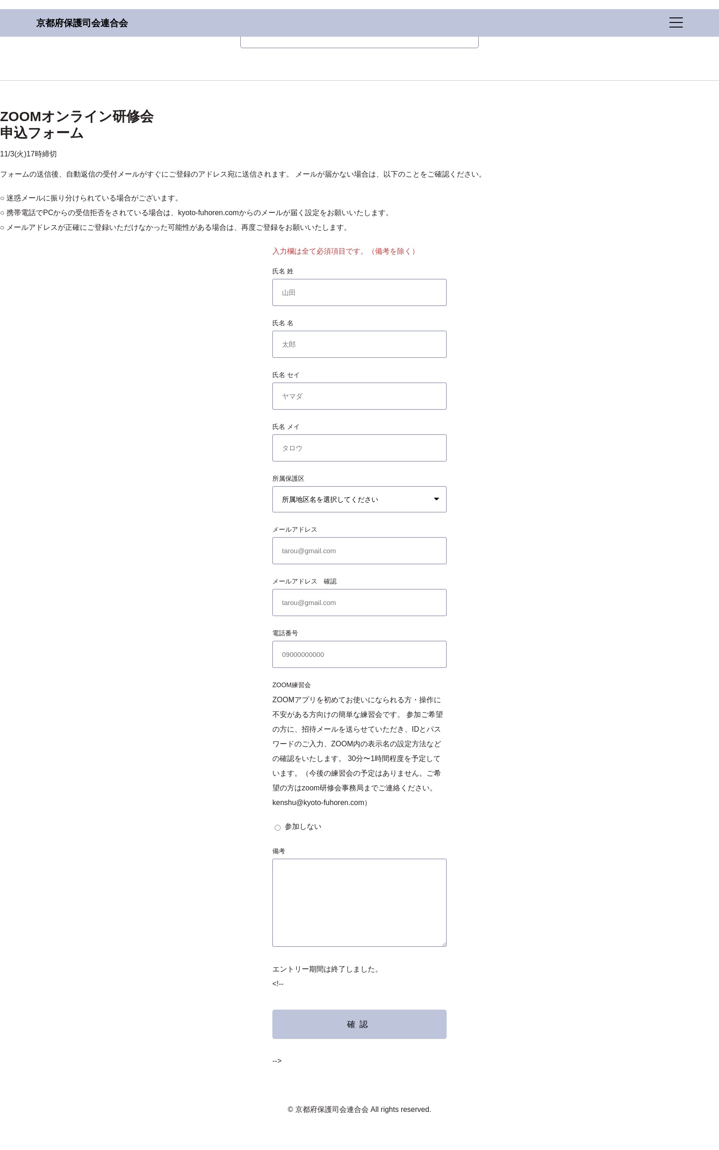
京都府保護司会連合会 (82, 23)
